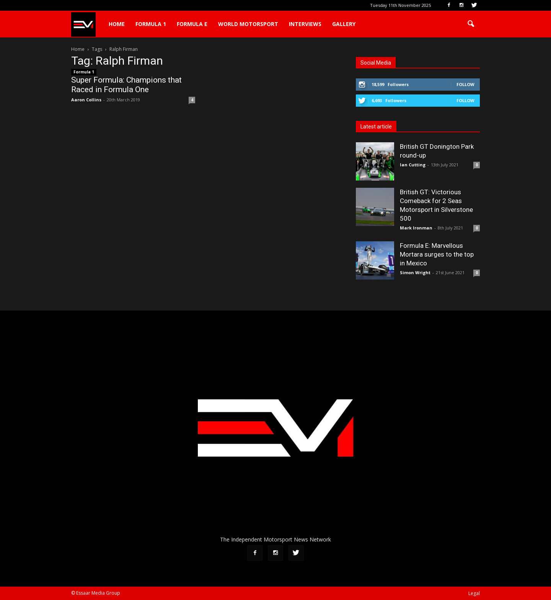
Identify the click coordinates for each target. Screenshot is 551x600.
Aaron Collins (86, 99)
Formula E (192, 24)
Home (117, 24)
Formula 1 (150, 24)
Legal (474, 593)
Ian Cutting (412, 164)
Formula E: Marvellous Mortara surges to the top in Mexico (437, 254)
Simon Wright (415, 272)
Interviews (305, 24)
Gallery (343, 24)
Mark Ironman (416, 228)
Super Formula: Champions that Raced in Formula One (126, 84)
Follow (465, 84)
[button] (470, 24)
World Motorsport (248, 24)
